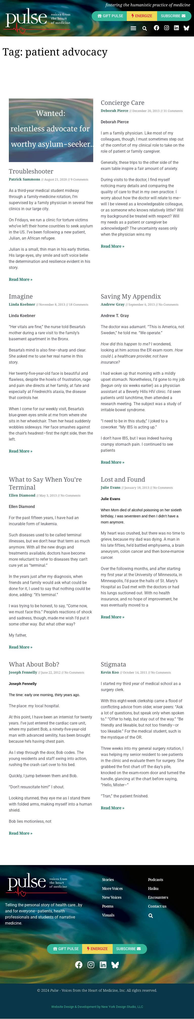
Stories (108, 879)
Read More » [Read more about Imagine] (21, 451)
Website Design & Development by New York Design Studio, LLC (97, 1007)
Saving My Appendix (131, 296)
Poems (107, 906)
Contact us (157, 906)
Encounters (158, 897)
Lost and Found (123, 479)
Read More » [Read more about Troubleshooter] (21, 279)
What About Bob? (34, 664)
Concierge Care (122, 102)
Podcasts (155, 879)
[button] (133, 28)
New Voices (111, 897)
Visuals (108, 915)
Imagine (21, 296)
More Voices (112, 888)
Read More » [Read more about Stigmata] (113, 808)
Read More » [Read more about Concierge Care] (113, 246)
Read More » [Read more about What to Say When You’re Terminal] (21, 647)
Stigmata (113, 664)
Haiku (153, 888)
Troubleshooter (31, 171)
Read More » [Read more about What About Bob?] (21, 833)
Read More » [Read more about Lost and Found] (113, 617)
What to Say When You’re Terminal (45, 483)
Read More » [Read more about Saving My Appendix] (113, 462)
